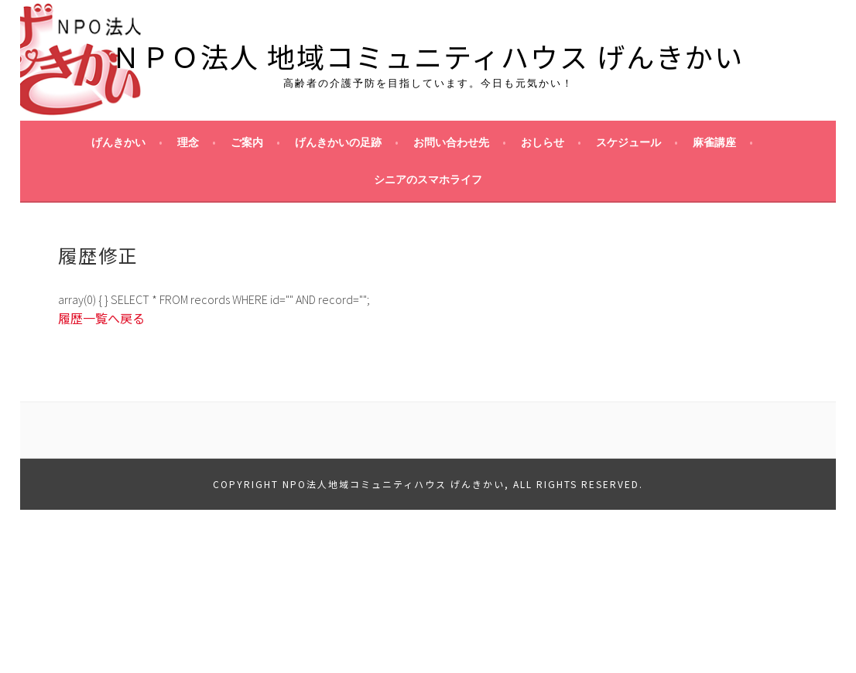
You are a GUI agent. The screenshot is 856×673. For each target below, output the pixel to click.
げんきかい (118, 142)
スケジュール (628, 142)
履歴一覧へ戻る (101, 318)
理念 (188, 142)
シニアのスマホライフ (428, 179)
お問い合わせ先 (451, 142)
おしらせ (542, 142)
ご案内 (247, 142)
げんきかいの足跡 (338, 142)
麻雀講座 (714, 142)
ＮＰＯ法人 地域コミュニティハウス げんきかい (428, 56)
